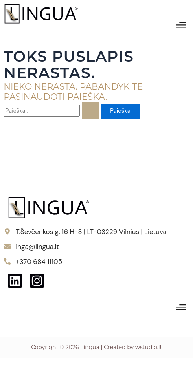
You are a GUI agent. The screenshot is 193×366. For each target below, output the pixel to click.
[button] (181, 26)
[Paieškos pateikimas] (90, 110)
